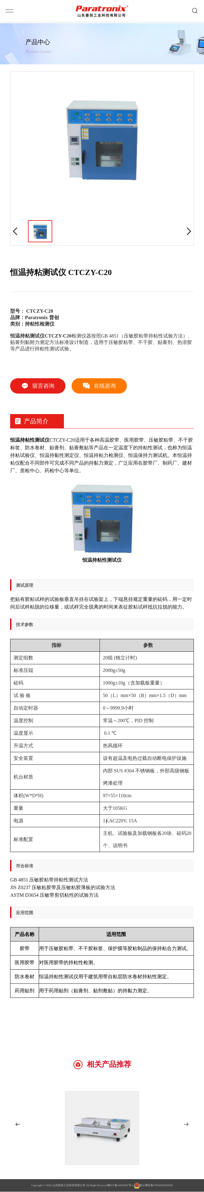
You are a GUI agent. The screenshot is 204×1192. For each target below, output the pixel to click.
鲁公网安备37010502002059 (153, 1186)
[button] (18, 1124)
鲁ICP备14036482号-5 (121, 1185)
